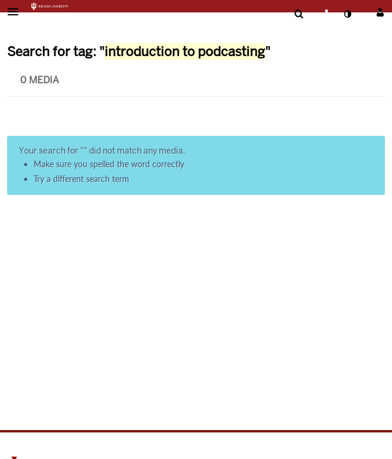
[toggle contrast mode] (347, 14)
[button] (16, 12)
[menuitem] (298, 14)
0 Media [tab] (39, 80)
